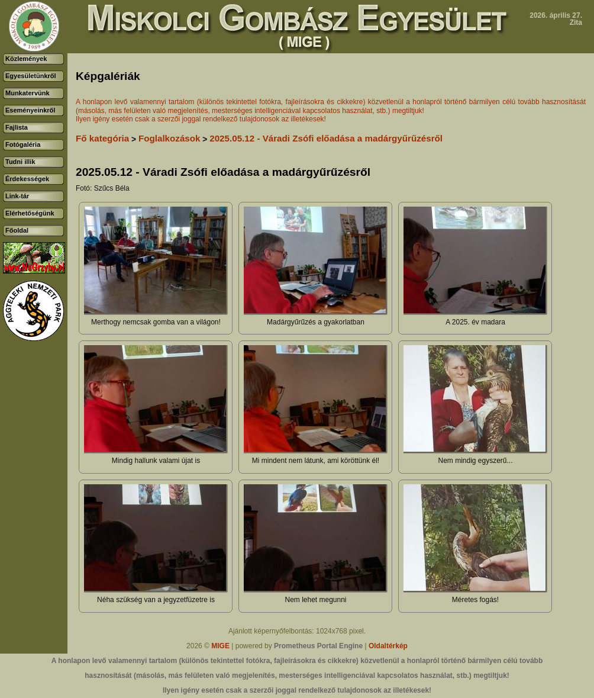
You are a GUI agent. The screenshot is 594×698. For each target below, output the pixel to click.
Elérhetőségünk (29, 213)
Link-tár (17, 196)
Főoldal (16, 230)
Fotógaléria (22, 144)
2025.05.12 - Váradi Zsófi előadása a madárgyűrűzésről (326, 138)
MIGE (220, 646)
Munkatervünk (27, 93)
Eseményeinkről (30, 110)
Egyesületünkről (30, 75)
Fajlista (16, 127)
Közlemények (26, 58)
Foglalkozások (169, 138)
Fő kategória (102, 138)
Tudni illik (20, 161)
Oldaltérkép (388, 646)
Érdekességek (27, 178)
